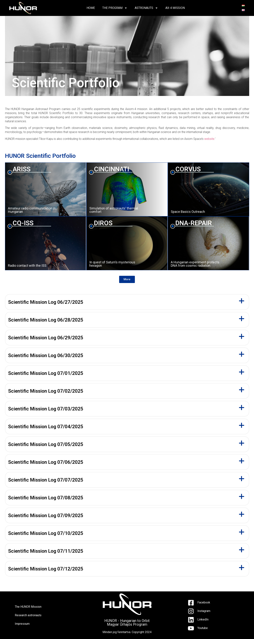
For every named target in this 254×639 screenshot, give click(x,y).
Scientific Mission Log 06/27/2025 (45, 302)
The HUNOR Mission (28, 606)
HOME (91, 8)
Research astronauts (28, 615)
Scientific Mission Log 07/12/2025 (45, 568)
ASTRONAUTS (146, 8)
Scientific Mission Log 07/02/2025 (45, 391)
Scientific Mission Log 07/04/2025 (45, 426)
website (209, 139)
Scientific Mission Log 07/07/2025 (45, 479)
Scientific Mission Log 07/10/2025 (45, 533)
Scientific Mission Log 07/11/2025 (45, 551)
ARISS (22, 169)
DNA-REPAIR (193, 223)
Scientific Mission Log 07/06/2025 (45, 462)
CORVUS (188, 169)
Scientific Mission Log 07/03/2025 (45, 408)
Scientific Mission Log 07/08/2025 (45, 497)
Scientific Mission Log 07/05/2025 (45, 444)
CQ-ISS (23, 223)
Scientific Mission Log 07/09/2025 (45, 515)
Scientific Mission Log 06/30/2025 (45, 355)
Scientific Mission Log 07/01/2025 (45, 373)
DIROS (103, 223)
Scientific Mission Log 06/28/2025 (45, 319)
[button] (127, 279)
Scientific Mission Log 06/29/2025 (45, 337)
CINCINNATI (111, 169)
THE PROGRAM (114, 8)
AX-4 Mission (175, 8)
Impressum (22, 623)
